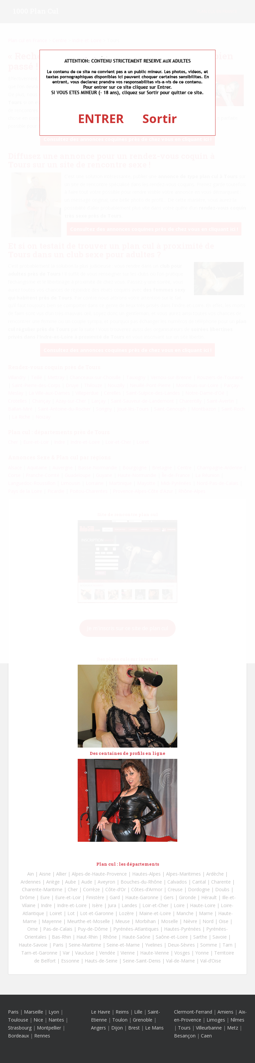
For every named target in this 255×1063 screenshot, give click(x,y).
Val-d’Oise (210, 961)
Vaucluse (84, 953)
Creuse (175, 889)
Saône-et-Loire (172, 937)
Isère (97, 905)
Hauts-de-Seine (101, 961)
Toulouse (18, 1020)
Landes (129, 905)
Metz (232, 1028)
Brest (134, 1028)
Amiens (225, 1012)
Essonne (70, 961)
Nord (208, 921)
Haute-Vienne (154, 953)
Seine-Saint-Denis (142, 961)
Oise (223, 921)
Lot (71, 913)
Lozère (126, 913)
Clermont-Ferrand (193, 1012)
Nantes (56, 1020)
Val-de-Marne (180, 961)
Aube (70, 882)
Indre (46, 905)
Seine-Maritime (85, 945)
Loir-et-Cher (155, 905)
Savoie (219, 937)
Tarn (227, 945)
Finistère (95, 897)
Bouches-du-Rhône (141, 882)
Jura (112, 905)
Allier (61, 874)
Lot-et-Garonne (97, 913)
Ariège (53, 882)
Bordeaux (18, 1035)
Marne (206, 913)
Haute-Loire (202, 905)
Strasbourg (20, 1028)
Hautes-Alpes (146, 874)
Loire (179, 905)
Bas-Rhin (61, 937)
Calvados (177, 882)
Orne (32, 929)
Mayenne (52, 921)
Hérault (209, 897)
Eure (45, 897)
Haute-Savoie (33, 945)
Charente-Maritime (42, 889)
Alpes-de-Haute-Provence (99, 874)
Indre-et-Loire (72, 905)
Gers (169, 897)
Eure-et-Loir (68, 897)
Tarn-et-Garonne (39, 953)
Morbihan (145, 921)
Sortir (159, 118)
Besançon (185, 1035)
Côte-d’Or (115, 889)
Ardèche (215, 874)
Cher (73, 889)
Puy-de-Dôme (93, 929)
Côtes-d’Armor (146, 889)
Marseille (33, 1012)
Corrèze (91, 889)
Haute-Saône (136, 937)
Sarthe (200, 937)
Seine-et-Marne (123, 945)
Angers (98, 1028)
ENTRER (101, 118)
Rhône (110, 937)
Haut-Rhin (87, 937)
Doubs (222, 889)
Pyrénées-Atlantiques (136, 929)
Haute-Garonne (141, 897)
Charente (221, 882)
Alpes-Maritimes (183, 874)
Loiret (55, 913)
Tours (184, 1028)
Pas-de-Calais (57, 929)
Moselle (169, 921)
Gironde (187, 897)
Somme (208, 945)
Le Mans (154, 1028)
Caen (206, 1035)
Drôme (27, 897)
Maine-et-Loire (155, 913)
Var (66, 953)
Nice (38, 1020)
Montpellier (49, 1028)
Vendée (107, 953)
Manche (185, 913)
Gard (115, 897)
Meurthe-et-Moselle (88, 921)
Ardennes (31, 882)
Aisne (45, 874)
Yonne (202, 953)
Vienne (128, 953)
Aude (86, 882)
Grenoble (142, 1020)
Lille (138, 1012)
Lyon (53, 1012)
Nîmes (237, 1020)
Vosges (182, 953)
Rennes (42, 1035)
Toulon (120, 1020)
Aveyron (106, 882)
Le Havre (100, 1012)
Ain (30, 874)
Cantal (199, 882)
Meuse (122, 921)
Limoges (216, 1020)
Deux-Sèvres (181, 945)
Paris (58, 945)
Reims (122, 1012)
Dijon (117, 1028)
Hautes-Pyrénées (182, 929)
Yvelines (153, 945)
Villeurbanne (209, 1028)
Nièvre (190, 921)
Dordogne (199, 889)
